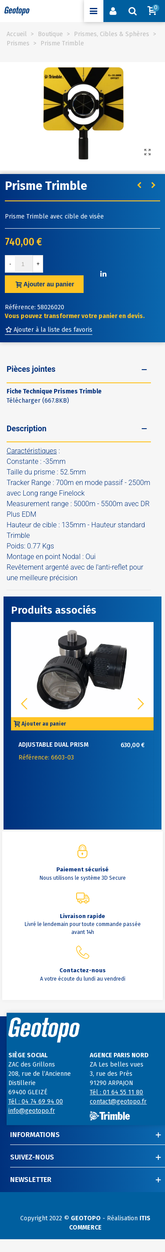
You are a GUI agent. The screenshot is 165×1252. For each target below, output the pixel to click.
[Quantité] (24, 264)
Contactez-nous (82, 970)
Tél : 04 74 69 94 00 (35, 1101)
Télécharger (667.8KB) (38, 400)
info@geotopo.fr (31, 1111)
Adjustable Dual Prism (53, 744)
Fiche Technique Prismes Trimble (54, 391)
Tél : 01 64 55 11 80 (116, 1092)
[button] (141, 704)
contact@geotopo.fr (118, 1101)
